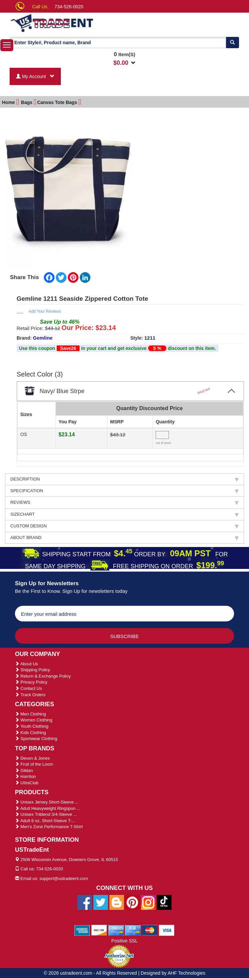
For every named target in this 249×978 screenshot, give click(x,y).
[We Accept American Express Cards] (82, 928)
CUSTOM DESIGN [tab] (124, 525)
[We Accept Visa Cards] (167, 928)
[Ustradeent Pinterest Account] (132, 901)
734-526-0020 (69, 6)
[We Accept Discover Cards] (99, 928)
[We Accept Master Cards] (150, 928)
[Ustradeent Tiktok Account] (164, 901)
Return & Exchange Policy (43, 675)
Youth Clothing (31, 725)
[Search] (232, 42)
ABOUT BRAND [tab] (124, 536)
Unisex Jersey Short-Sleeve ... (46, 801)
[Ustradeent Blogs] (116, 901)
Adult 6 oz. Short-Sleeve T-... (45, 819)
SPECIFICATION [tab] (124, 489)
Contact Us (28, 687)
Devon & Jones (32, 757)
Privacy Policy (31, 681)
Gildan (24, 769)
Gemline (43, 337)
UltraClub (27, 781)
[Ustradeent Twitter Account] (100, 901)
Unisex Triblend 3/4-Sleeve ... (46, 813)
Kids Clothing (30, 731)
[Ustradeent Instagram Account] (148, 901)
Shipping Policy (32, 668)
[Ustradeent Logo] (74, 23)
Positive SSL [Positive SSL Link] (124, 939)
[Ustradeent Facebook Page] (84, 901)
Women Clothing (33, 718)
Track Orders (30, 693)
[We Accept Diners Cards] (116, 928)
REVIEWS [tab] (124, 501)
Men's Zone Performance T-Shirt (49, 825)
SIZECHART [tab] (124, 513)
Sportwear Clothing (36, 737)
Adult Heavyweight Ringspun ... (47, 807)
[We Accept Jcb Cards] (133, 928)
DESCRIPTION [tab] (124, 478)
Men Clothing (30, 712)
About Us (26, 662)
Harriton (25, 775)
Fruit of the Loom (34, 763)
